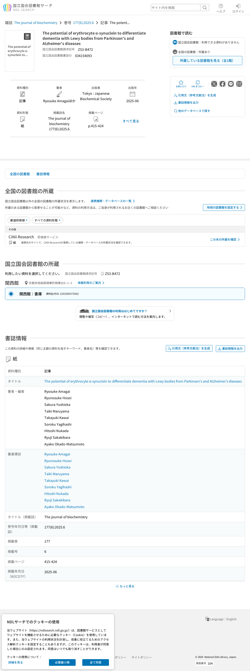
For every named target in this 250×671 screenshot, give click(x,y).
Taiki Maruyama (56, 473)
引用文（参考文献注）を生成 (195, 95)
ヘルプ (220, 7)
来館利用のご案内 (92, 282)
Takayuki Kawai (56, 480)
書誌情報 (43, 173)
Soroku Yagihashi (57, 486)
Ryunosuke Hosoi (57, 460)
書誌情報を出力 (186, 102)
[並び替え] (19, 220)
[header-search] (180, 7)
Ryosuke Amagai (57, 453)
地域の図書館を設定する (225, 207)
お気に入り (181, 84)
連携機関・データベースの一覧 (113, 201)
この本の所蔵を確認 (225, 239)
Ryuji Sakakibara (57, 499)
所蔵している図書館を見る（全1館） (207, 60)
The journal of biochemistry (35, 22)
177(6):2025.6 (83, 22)
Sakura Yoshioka (57, 467)
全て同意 (95, 662)
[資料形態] (47, 220)
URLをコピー (197, 84)
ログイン (238, 7)
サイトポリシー (141, 657)
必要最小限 (62, 662)
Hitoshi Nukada (56, 493)
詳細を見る (15, 662)
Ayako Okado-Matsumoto (64, 506)
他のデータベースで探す (192, 111)
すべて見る (130, 120)
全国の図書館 (20, 173)
